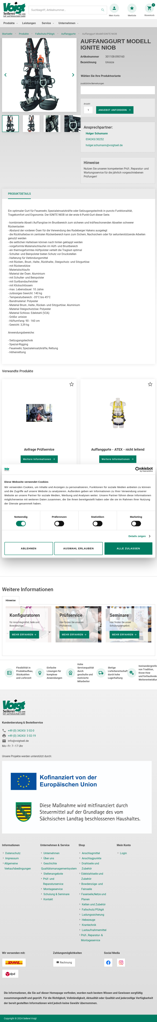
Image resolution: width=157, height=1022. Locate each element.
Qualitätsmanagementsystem (59, 872)
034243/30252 (95, 142)
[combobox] (68, 12)
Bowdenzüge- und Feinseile (92, 890)
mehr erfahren (22, 638)
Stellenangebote (53, 877)
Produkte (24, 37)
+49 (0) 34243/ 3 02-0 (21, 734)
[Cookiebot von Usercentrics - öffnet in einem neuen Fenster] (138, 469)
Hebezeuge (88, 923)
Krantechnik (89, 928)
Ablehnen (28, 548)
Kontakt (48, 902)
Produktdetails (19, 197)
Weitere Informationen (37, 462)
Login (123, 856)
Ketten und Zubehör (94, 907)
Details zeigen (137, 536)
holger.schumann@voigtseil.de (104, 148)
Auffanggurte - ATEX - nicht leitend (117, 453)
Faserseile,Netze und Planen (93, 900)
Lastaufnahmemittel (94, 933)
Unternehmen (51, 856)
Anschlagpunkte (91, 861)
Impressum (12, 861)
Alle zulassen (128, 548)
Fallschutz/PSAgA (45, 37)
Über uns (48, 861)
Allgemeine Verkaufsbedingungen (17, 869)
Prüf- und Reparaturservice (53, 885)
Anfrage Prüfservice (39, 453)
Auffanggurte (68, 37)
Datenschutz (12, 856)
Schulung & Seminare (56, 897)
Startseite (7, 37)
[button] (9, 78)
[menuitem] (9, 27)
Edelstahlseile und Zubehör (92, 879)
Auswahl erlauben (78, 548)
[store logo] (15, 12)
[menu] (78, 27)
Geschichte (50, 866)
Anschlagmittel (91, 856)
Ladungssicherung (93, 918)
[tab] (19, 197)
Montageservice (53, 892)
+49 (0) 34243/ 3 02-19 (22, 739)
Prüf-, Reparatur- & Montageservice (92, 941)
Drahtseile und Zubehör (90, 869)
